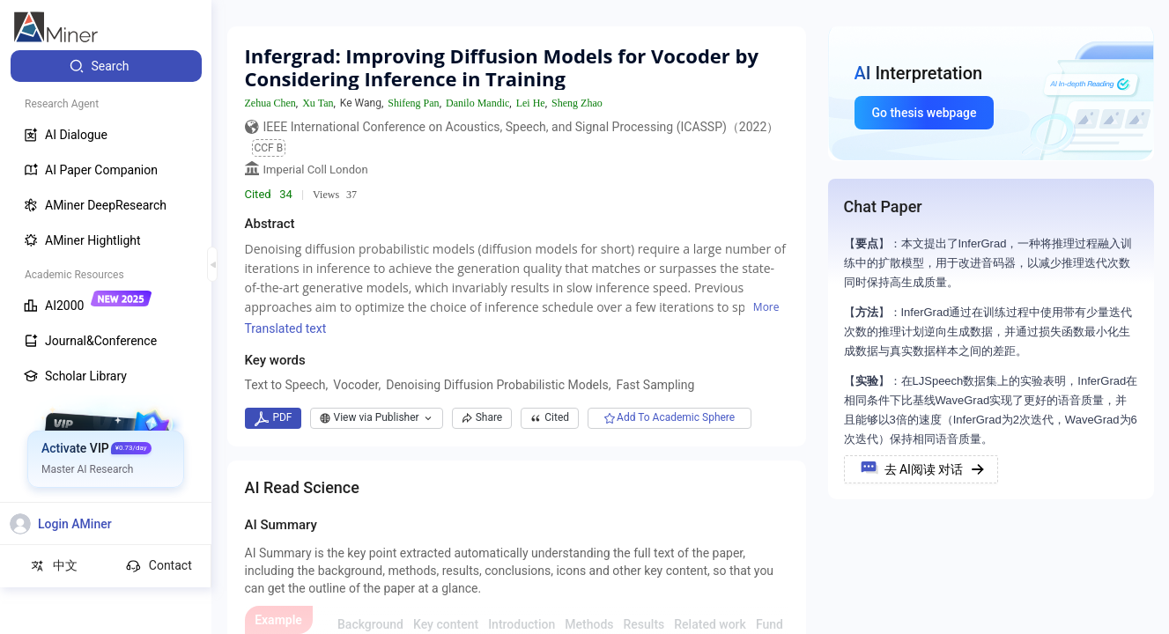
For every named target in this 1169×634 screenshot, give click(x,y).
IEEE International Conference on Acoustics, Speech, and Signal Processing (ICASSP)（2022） (521, 127)
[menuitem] (106, 66)
